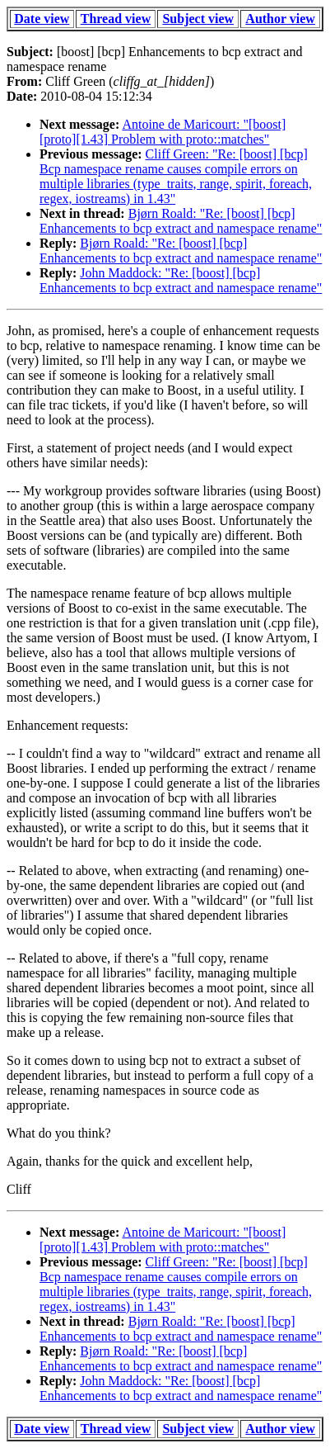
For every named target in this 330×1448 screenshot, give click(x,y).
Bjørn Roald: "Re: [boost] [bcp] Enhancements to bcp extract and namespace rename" (181, 220)
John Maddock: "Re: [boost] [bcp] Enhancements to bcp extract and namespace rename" (181, 280)
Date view (41, 19)
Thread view (116, 19)
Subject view (198, 19)
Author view (280, 19)
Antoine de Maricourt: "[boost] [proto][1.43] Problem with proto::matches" (163, 131)
